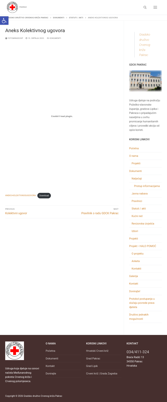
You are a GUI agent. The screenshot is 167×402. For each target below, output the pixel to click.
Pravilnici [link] (137, 201)
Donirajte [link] (51, 373)
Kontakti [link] (136, 268)
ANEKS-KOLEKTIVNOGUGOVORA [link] (20, 195)
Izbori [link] (135, 231)
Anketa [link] (136, 261)
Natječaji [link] (137, 178)
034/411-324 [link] (138, 352)
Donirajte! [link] (134, 291)
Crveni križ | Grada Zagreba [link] (101, 373)
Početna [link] (134, 148)
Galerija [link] (133, 276)
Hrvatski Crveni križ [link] (97, 350)
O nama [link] (134, 155)
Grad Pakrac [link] (93, 358)
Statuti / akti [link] (139, 208)
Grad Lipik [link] (92, 366)
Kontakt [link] (133, 283)
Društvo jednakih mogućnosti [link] (139, 316)
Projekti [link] (136, 163)
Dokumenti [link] (54, 38)
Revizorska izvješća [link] (143, 223)
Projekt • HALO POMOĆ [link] (143, 246)
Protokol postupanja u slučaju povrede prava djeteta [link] (142, 303)
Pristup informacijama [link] (147, 186)
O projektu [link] (138, 253)
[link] (4, 20)
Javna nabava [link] (140, 193)
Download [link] (44, 195)
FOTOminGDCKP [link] (14, 38)
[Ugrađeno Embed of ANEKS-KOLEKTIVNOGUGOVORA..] (62, 116)
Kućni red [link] (137, 216)
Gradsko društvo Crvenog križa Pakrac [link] (144, 45)
